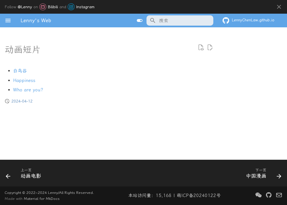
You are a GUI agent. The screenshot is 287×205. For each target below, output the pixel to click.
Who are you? (28, 90)
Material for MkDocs (42, 198)
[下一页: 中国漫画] (262, 175)
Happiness (24, 80)
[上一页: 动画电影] (25, 175)
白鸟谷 (20, 70)
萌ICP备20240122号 (199, 195)
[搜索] (179, 20)
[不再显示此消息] (279, 6)
